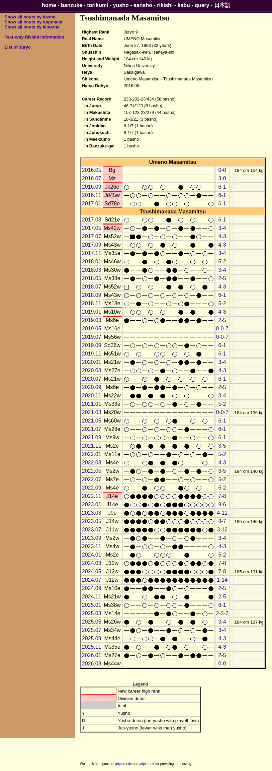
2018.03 (91, 270)
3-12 (222, 529)
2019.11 (91, 354)
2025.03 (91, 613)
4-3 (222, 236)
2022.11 (91, 496)
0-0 (222, 170)
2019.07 (91, 337)
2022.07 (91, 479)
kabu (184, 5)
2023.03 (91, 513)
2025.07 (91, 630)
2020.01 (91, 362)
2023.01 (91, 504)
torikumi (97, 5)
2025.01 (91, 605)
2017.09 (91, 245)
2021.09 (91, 437)
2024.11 (91, 596)
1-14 (222, 580)
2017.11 (91, 253)
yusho (121, 5)
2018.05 (91, 278)
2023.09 (91, 538)
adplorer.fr (146, 764)
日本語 (222, 5)
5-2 (222, 261)
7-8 (222, 496)
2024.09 (91, 588)
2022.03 (91, 462)
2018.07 (91, 287)
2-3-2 (222, 613)
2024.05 (91, 571)
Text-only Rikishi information (34, 37)
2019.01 (91, 312)
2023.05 (91, 521)
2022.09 (91, 488)
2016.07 (91, 178)
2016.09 (91, 187)
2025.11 (91, 647)
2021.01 (91, 404)
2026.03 (91, 663)
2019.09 (91, 345)
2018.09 (91, 295)
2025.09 (91, 638)
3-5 (222, 446)
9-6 (222, 504)
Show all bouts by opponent (34, 21)
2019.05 (91, 328)
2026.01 (91, 655)
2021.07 (91, 429)
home (49, 5)
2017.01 (91, 203)
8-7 (222, 521)
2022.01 (91, 454)
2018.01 (91, 261)
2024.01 (91, 555)
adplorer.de (123, 764)
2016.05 (91, 170)
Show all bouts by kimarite (32, 26)
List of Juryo (18, 47)
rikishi (165, 5)
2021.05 (91, 421)
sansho (142, 5)
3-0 (222, 178)
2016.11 (91, 195)
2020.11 (91, 395)
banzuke (71, 5)
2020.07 (91, 379)
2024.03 (91, 563)
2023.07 (91, 529)
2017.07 (91, 236)
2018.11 (91, 303)
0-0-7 (222, 328)
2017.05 (91, 228)
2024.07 (91, 580)
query (202, 5)
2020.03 (91, 370)
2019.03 (91, 320)
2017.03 (91, 219)
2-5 (222, 278)
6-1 (222, 187)
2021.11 (91, 446)
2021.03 (91, 412)
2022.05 (91, 471)
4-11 (222, 513)
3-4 (222, 228)
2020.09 (91, 387)
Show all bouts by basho (30, 16)
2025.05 (91, 622)
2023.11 (91, 546)
